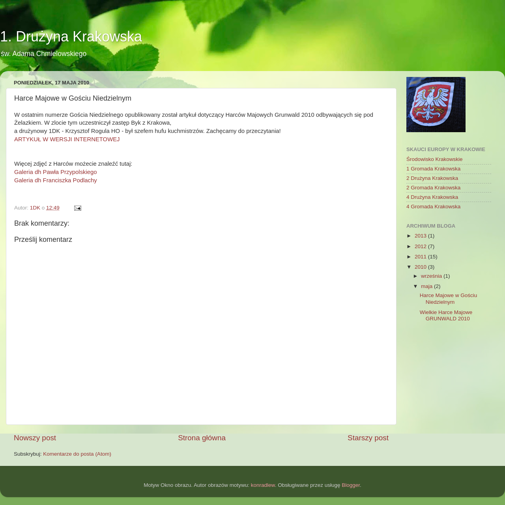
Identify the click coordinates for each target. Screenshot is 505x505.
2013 (421, 236)
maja (427, 286)
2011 (421, 257)
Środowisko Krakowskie (434, 159)
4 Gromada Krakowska (433, 206)
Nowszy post (35, 438)
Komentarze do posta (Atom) (77, 454)
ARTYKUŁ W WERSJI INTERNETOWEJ (67, 139)
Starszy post (368, 438)
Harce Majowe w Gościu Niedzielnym (448, 298)
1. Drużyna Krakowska (71, 36)
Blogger (351, 485)
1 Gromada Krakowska (433, 169)
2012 (421, 246)
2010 (421, 267)
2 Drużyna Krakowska (432, 178)
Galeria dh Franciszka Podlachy (55, 180)
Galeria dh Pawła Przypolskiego (55, 172)
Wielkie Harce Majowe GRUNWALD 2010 (446, 315)
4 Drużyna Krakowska (432, 197)
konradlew (263, 485)
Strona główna (202, 438)
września (432, 276)
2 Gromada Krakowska (433, 188)
